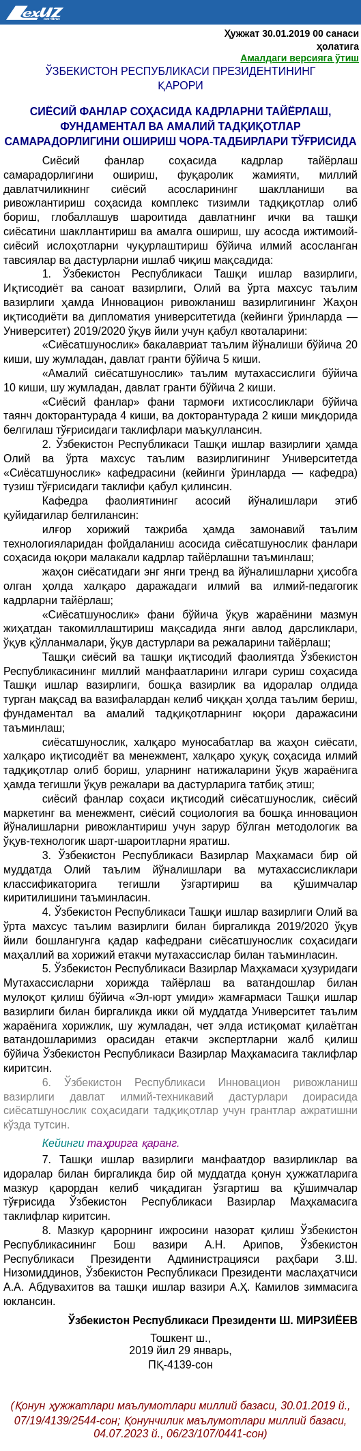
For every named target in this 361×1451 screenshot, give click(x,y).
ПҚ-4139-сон (180, 1365)
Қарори (180, 85)
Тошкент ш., (180, 1338)
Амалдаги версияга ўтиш (299, 58)
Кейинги (63, 1143)
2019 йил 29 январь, (180, 1350)
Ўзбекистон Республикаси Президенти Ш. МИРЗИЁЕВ (213, 1320)
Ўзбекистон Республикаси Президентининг (181, 71)
